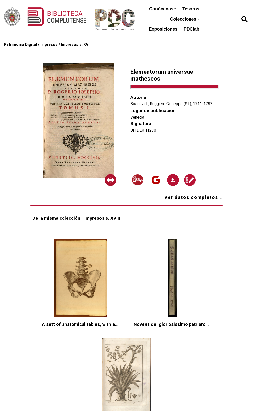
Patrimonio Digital (20, 44)
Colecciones (184, 19)
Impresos (49, 44)
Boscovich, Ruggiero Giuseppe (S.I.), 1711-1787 (171, 103)
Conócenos (162, 8)
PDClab (191, 29)
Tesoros (190, 8)
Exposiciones (163, 29)
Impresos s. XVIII (76, 44)
